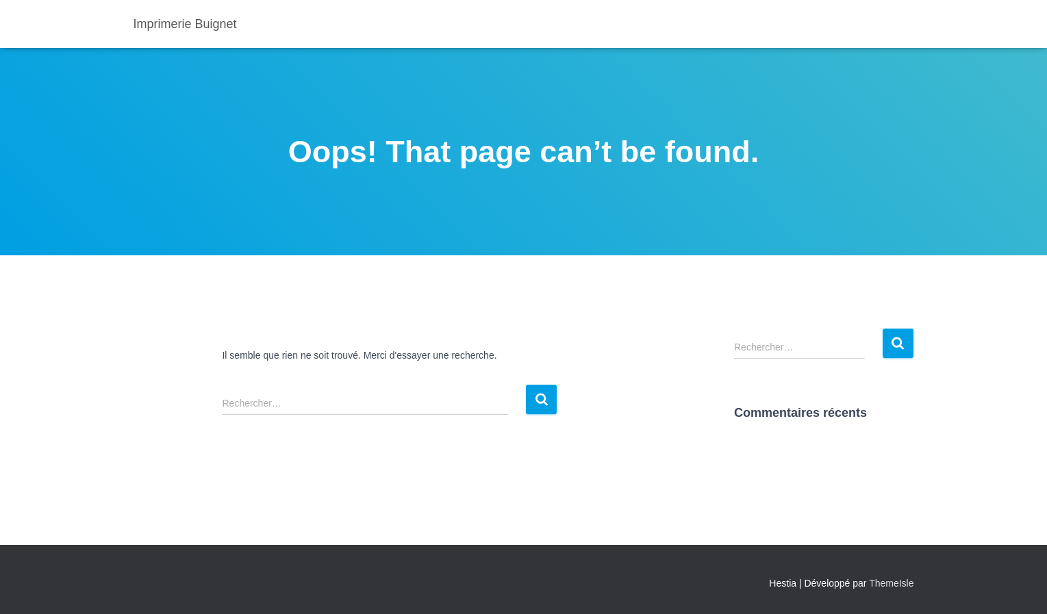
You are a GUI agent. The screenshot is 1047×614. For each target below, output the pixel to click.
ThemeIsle (891, 583)
